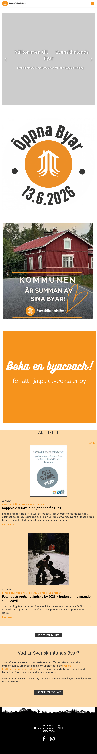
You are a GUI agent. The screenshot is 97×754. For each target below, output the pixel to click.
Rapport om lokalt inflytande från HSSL (32, 508)
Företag (32, 592)
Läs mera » (8, 524)
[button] (92, 3)
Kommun (40, 504)
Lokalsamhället (11, 504)
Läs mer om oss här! (48, 692)
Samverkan (27, 504)
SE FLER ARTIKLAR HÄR (48, 635)
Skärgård (43, 592)
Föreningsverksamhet (14, 592)
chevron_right (91, 59)
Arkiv (92, 442)
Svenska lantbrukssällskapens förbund (36, 667)
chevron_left (5, 59)
